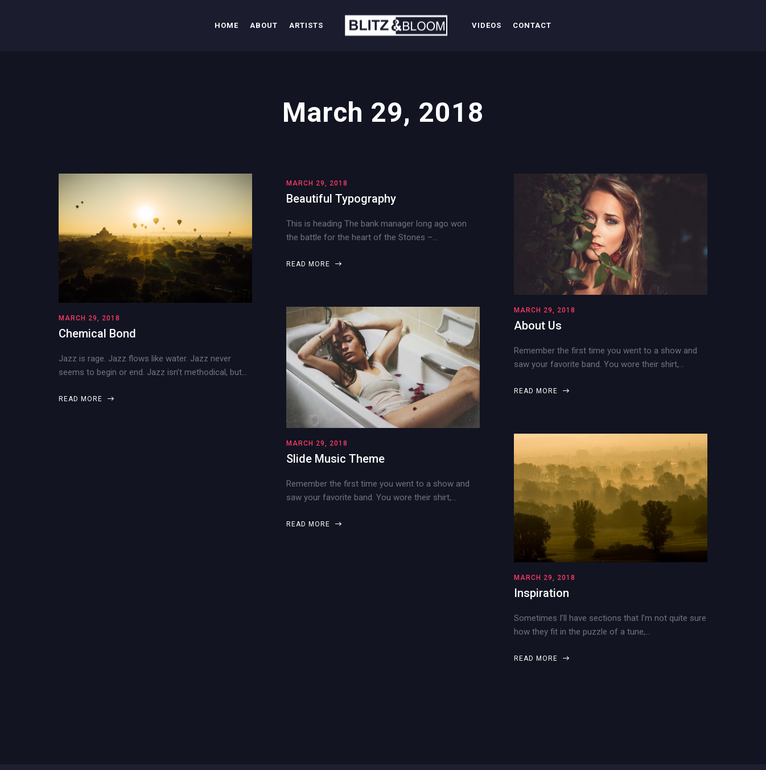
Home (226, 25)
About (264, 25)
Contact (532, 25)
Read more (86, 399)
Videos (486, 25)
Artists (306, 25)
